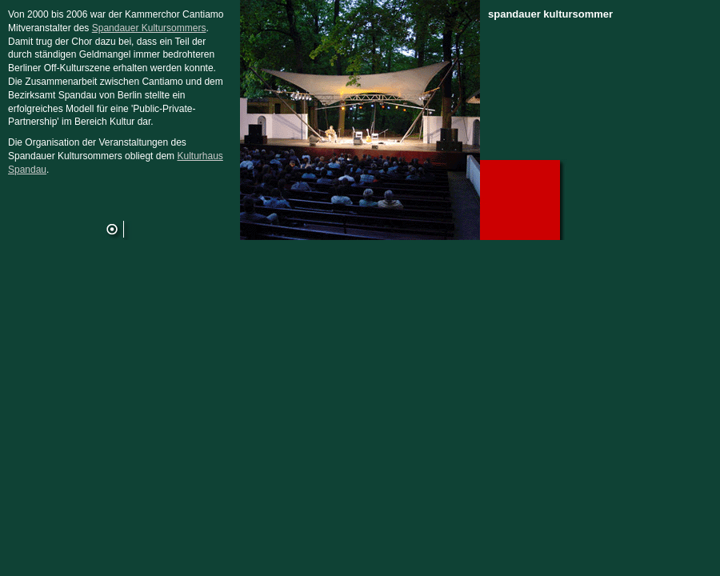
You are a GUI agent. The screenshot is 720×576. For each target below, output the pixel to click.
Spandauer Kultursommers (149, 28)
